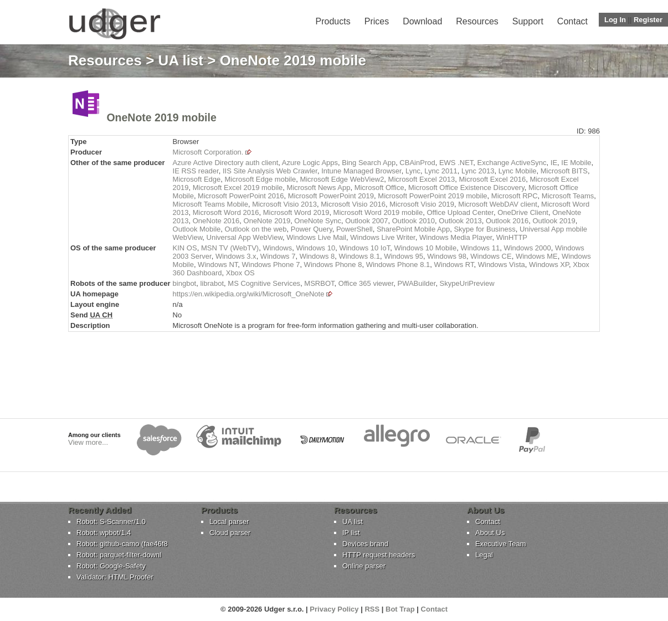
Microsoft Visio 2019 (421, 204)
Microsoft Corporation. (208, 152)
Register (648, 20)
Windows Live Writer (382, 237)
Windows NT (218, 264)
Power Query (311, 229)
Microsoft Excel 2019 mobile (238, 187)
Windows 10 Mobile (425, 248)
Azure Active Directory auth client (226, 162)
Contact (572, 21)
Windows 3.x (235, 256)
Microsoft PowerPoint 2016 (241, 196)
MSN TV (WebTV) (230, 248)
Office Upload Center (460, 212)
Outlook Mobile (197, 229)
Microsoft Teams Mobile (210, 204)
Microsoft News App (319, 187)
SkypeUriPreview (467, 283)
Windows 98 (446, 256)
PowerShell (354, 229)
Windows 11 (480, 248)
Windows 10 (315, 248)
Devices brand (365, 544)
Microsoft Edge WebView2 (342, 179)
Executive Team (500, 544)
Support (527, 21)
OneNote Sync (317, 221)
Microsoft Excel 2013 (421, 179)
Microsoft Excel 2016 (492, 179)
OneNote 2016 (216, 221)
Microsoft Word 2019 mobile (378, 212)
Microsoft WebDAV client (497, 204)
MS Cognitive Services (264, 283)
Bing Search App (368, 162)
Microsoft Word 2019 (296, 212)
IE (554, 162)
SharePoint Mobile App (413, 229)
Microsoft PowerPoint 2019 (331, 196)
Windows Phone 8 (333, 264)
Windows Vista (501, 264)
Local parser (229, 521)
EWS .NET (456, 162)
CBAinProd (417, 162)
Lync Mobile (518, 171)
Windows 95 (403, 256)
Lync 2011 (441, 171)
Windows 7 (278, 256)
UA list (180, 60)
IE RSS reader (196, 171)
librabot (212, 283)
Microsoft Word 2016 (226, 212)
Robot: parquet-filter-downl (118, 555)
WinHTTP (511, 237)
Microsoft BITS (564, 171)
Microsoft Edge (197, 179)
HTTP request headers (378, 555)
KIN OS (185, 248)
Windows (277, 248)
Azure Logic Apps (310, 162)
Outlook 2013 (460, 221)
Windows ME (537, 256)
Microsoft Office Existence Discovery (466, 187)
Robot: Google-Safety (111, 566)
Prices (376, 21)
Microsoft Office (379, 187)
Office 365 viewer (365, 283)
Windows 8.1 (358, 256)
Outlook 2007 (366, 221)
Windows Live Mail (316, 237)
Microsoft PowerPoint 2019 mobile (432, 196)
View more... (88, 442)
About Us (490, 532)
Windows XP (549, 264)
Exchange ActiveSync (512, 162)
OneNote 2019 (267, 221)
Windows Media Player (455, 237)
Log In (615, 20)
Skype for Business (484, 229)
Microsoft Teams (568, 196)
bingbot (185, 283)
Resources (477, 21)
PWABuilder (416, 283)
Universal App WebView (245, 237)
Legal (484, 555)
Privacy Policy (334, 609)
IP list (351, 532)
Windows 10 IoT (364, 248)
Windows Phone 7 (271, 264)
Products (333, 21)
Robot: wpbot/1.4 (103, 532)
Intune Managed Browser (361, 171)
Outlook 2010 (413, 221)
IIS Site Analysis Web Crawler (270, 171)
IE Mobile (576, 162)
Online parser (364, 566)
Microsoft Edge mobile (260, 179)
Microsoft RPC (514, 196)
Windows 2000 (527, 248)
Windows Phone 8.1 (398, 264)
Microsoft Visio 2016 (353, 204)
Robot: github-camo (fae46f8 (122, 544)
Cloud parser (229, 532)
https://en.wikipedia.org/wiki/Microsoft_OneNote (249, 294)
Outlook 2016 (507, 221)
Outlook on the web (256, 229)
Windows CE (490, 256)
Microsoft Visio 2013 (284, 204)
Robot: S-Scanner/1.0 (111, 521)
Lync (412, 171)
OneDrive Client (522, 212)
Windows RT (454, 264)
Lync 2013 (478, 171)
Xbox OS (240, 273)
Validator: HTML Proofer (114, 577)
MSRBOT (319, 283)
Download (422, 21)
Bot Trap (400, 609)
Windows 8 (317, 256)
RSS (371, 609)
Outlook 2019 (553, 221)
